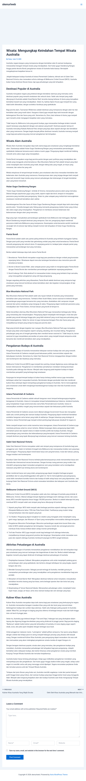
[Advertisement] (43, 28)
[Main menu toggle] (81, 4)
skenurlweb (9, 4)
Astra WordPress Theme (59, 775)
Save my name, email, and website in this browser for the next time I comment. (36, 751)
